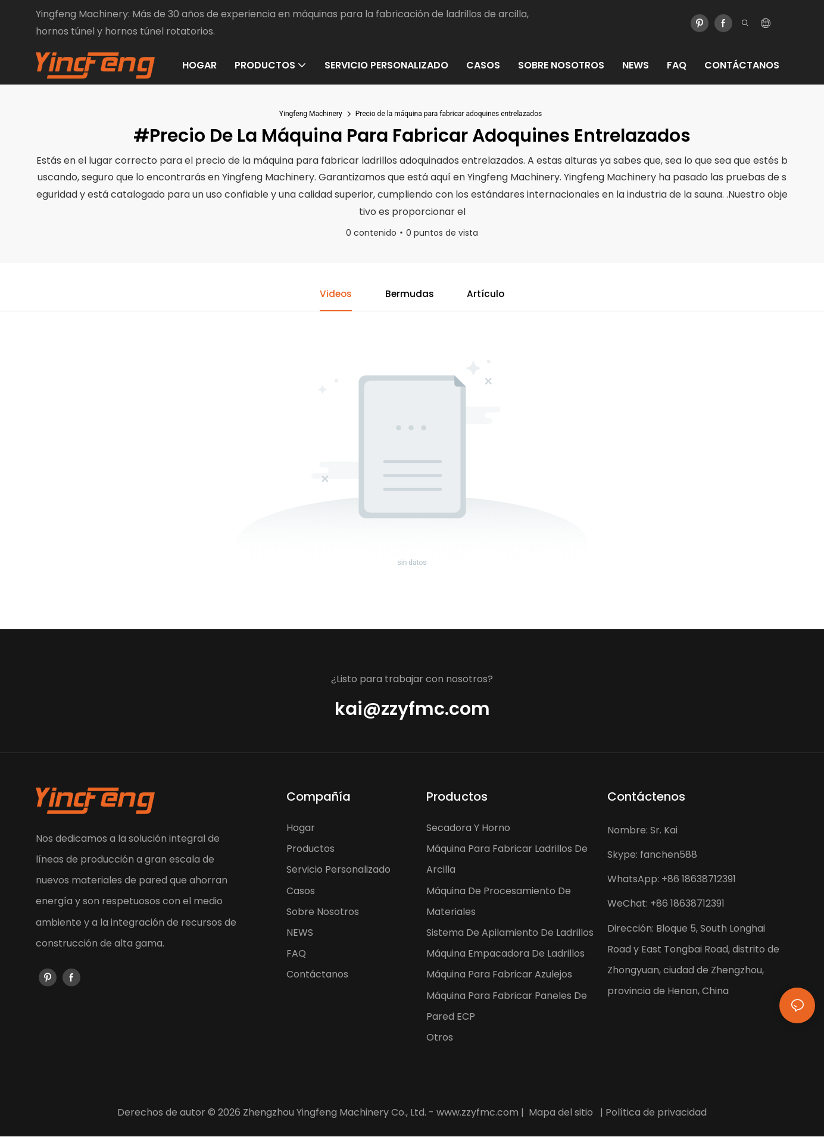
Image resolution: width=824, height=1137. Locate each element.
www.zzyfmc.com (477, 1113)
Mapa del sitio (561, 1113)
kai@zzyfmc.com (412, 709)
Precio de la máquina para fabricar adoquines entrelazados (448, 114)
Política (623, 1113)
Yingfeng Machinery (310, 114)
